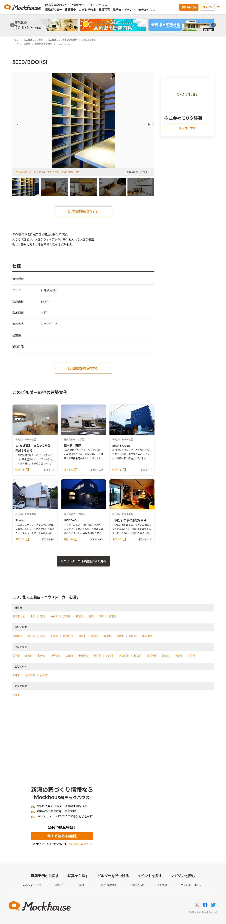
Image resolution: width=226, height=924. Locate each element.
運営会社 (59, 885)
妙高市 (44, 675)
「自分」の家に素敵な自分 (129, 520)
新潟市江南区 (96, 470)
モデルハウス (146, 9)
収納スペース (24, 171)
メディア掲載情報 (107, 885)
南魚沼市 (124, 655)
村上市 (31, 636)
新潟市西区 (49, 470)
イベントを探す (149, 876)
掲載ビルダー (53, 9)
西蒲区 (113, 616)
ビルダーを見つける (113, 876)
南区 (91, 616)
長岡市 (27, 44)
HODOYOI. (71, 520)
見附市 (97, 655)
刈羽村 (191, 655)
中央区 (54, 616)
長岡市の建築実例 (43, 44)
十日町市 (83, 655)
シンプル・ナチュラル (47, 171)
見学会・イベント (124, 9)
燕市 (42, 636)
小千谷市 (55, 655)
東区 (42, 616)
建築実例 (70, 9)
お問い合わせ (137, 885)
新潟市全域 (18, 616)
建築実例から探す (45, 876)
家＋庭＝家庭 (72, 445)
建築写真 (104, 9)
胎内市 (82, 636)
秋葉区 (79, 616)
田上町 (138, 655)
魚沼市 (110, 655)
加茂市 (69, 655)
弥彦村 (107, 636)
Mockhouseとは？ (31, 885)
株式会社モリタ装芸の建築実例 (62, 40)
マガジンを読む (183, 876)
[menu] (218, 7)
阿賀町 (120, 636)
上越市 (16, 675)
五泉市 (54, 636)
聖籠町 (95, 636)
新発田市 (17, 636)
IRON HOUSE (121, 445)
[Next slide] (213, 25)
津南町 (178, 655)
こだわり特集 (87, 9)
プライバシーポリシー (192, 885)
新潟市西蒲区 (145, 539)
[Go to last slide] (12, 25)
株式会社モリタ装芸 (33, 40)
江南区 (67, 616)
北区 (32, 616)
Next (149, 124)
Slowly (19, 520)
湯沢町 (166, 655)
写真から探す (78, 876)
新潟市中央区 (48, 539)
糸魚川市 (30, 675)
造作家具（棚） (72, 171)
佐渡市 (16, 694)
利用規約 (162, 885)
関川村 (133, 636)
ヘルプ (81, 885)
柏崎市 (41, 655)
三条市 (28, 655)
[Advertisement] (113, 737)
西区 (101, 616)
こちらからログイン (79, 843)
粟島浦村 (147, 636)
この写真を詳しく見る (138, 172)
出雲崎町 (152, 655)
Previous (17, 124)
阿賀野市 (68, 636)
